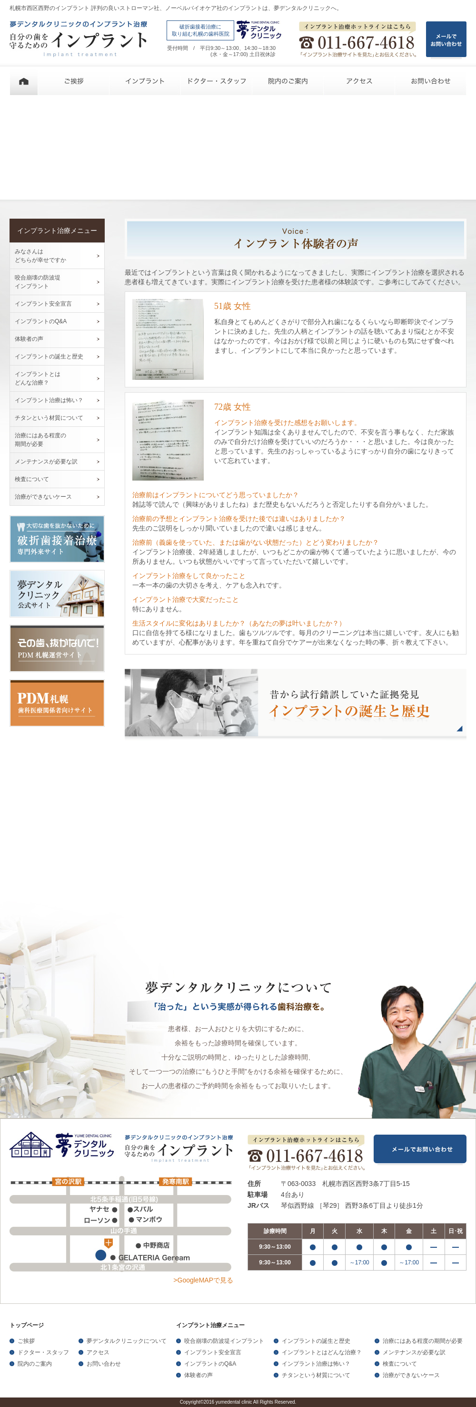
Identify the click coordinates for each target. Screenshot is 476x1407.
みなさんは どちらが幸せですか (40, 255)
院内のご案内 (288, 81)
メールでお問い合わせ (420, 1150)
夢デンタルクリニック (64, 1146)
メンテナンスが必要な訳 (46, 461)
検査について (32, 479)
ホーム (24, 81)
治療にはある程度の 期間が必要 (40, 439)
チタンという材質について (49, 417)
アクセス (359, 81)
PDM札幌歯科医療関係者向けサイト (57, 703)
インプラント (145, 81)
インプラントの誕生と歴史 (49, 356)
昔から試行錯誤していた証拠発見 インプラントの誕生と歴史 (295, 705)
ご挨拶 (73, 81)
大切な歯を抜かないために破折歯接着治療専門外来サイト (57, 539)
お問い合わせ (430, 81)
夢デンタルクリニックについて (127, 1341)
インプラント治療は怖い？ (49, 400)
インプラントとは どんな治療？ (37, 378)
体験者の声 (29, 339)
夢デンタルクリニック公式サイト (57, 593)
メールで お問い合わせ (446, 40)
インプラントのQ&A (41, 321)
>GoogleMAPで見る (203, 1280)
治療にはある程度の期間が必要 (423, 1341)
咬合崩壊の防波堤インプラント (224, 1341)
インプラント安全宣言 (43, 303)
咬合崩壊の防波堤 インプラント (37, 281)
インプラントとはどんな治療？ (322, 1352)
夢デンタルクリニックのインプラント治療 (78, 39)
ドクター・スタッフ (216, 81)
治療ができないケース (43, 496)
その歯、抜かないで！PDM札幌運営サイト (57, 648)
